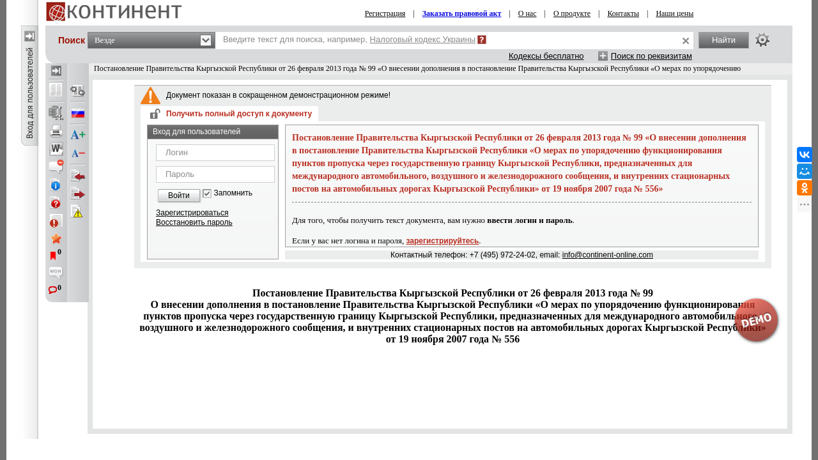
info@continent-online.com (607, 254)
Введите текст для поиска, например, (349, 39)
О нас (527, 13)
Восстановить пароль (194, 222)
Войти (179, 195)
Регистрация (385, 13)
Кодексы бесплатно (546, 56)
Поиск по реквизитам (651, 56)
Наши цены (674, 13)
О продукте (571, 13)
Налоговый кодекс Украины (423, 39)
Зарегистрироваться (192, 212)
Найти (724, 40)
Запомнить (233, 193)
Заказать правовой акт (462, 13)
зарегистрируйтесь (442, 240)
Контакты (623, 13)
